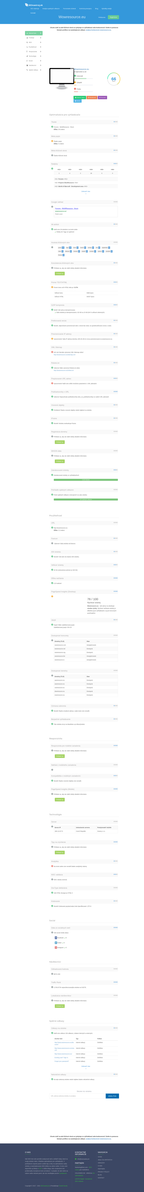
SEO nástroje (34, 8)
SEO (40, 1168)
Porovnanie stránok (69, 8)
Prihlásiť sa (59, 273)
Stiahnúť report (80, 97)
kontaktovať (63, 1173)
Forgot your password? (62, 1061)
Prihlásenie (101, 17)
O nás (100, 1166)
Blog (96, 8)
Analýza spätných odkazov (51, 8)
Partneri (101, 1169)
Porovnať (102, 97)
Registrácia (113, 17)
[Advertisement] (84, 49)
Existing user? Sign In (62, 1057)
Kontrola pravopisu (85, 8)
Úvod (100, 1157)
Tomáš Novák (62, 1186)
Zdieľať (77, 101)
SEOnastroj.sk (45, 1186)
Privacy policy (103, 1172)
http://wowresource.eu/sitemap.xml (64, 354)
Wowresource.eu (81, 69)
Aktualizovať (92, 97)
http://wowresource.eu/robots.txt (64, 370)
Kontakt (33, 13)
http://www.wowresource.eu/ (63, 1054)
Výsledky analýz (107, 8)
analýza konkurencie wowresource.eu (98, 30)
